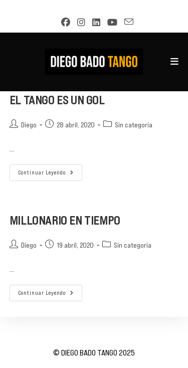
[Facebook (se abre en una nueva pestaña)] (63, 22)
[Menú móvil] (174, 62)
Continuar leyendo (50, 175)
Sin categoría (133, 125)
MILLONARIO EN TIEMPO (65, 220)
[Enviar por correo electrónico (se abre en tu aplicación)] (125, 22)
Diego (29, 125)
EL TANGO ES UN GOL (57, 100)
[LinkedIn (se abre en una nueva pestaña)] (93, 22)
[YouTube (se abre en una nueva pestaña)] (109, 22)
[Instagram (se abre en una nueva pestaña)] (78, 22)
